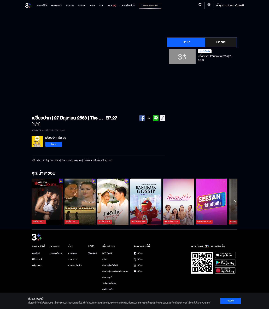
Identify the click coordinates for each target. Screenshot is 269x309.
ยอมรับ (230, 300)
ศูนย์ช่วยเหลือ (107, 289)
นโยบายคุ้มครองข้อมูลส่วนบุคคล (115, 271)
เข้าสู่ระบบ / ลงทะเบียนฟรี (230, 5)
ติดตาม (53, 144)
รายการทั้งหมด (56, 253)
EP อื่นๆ (221, 42)
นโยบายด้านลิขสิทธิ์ (110, 265)
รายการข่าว (72, 259)
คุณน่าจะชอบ (43, 173)
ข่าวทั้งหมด (72, 253)
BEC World (107, 253)
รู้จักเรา (105, 259)
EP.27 (186, 42)
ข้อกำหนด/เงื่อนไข (109, 283)
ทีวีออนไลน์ (92, 253)
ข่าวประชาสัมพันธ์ (75, 265)
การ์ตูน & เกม (37, 265)
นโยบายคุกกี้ (107, 277)
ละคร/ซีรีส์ (36, 253)
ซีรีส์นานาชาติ (37, 259)
